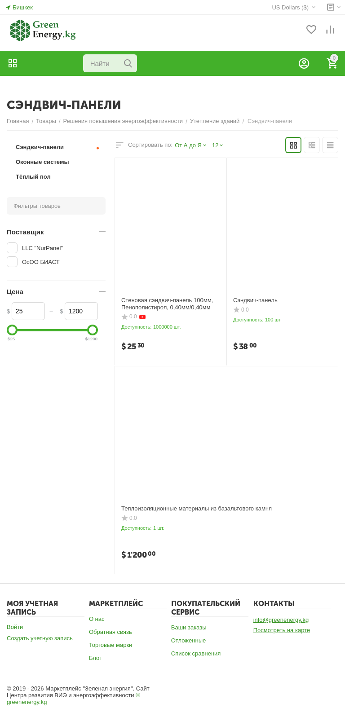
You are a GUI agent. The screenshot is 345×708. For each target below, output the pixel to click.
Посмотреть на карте (281, 630)
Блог (95, 658)
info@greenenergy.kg (281, 619)
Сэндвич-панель (255, 300)
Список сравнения (196, 653)
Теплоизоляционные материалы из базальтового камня (196, 508)
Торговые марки (111, 645)
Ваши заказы (189, 627)
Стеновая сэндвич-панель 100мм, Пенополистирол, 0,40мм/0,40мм (167, 304)
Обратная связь (110, 632)
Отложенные (188, 640)
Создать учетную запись (40, 638)
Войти (15, 627)
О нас (97, 619)
